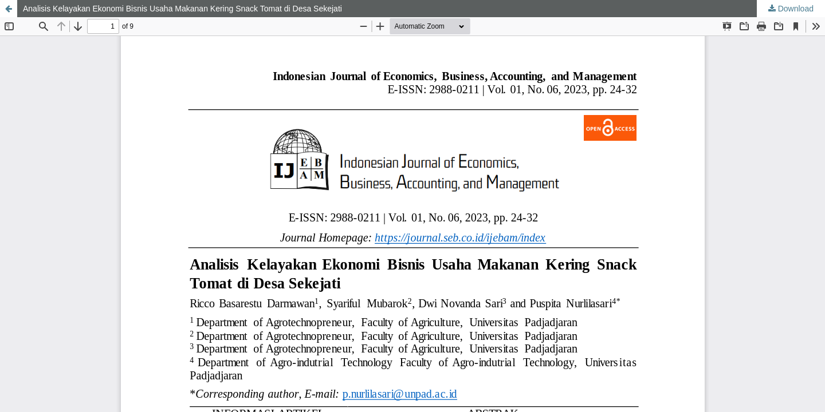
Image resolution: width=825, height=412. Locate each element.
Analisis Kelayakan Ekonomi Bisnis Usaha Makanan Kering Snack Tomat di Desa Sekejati (182, 8)
